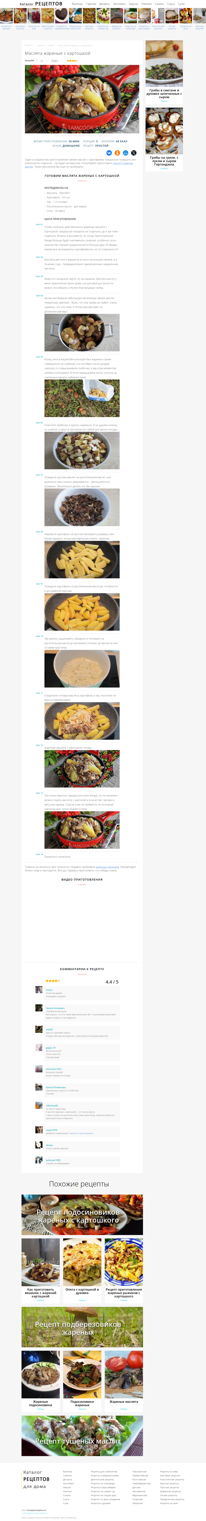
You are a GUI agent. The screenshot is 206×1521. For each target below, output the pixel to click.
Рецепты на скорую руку (103, 1495)
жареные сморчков (107, 867)
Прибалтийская (140, 1475)
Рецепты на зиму (34, 27)
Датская (136, 1487)
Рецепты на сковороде (130, 27)
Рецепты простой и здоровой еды (41, 4)
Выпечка (77, 4)
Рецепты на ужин (185, 27)
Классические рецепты (158, 27)
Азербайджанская (142, 1483)
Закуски (133, 4)
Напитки (146, 4)
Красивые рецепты (20, 27)
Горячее (91, 4)
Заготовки (119, 4)
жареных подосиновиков (81, 1133)
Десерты (104, 4)
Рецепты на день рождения (105, 1499)
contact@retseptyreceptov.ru (34, 1513)
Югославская (139, 1479)
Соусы (171, 4)
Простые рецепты (200, 27)
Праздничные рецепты (172, 1499)
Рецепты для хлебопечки (75, 27)
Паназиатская (140, 1471)
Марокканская (140, 1495)
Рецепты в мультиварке (144, 27)
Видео (55, 60)
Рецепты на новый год (103, 27)
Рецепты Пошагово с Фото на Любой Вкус (36, 1480)
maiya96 (29, 60)
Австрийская (139, 1491)
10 (41, 60)
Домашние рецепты (117, 27)
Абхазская (138, 1503)
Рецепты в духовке (6, 27)
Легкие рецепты (172, 27)
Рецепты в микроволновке (61, 27)
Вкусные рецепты (89, 27)
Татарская (138, 1499)
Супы (181, 4)
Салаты (159, 4)
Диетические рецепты (48, 27)
